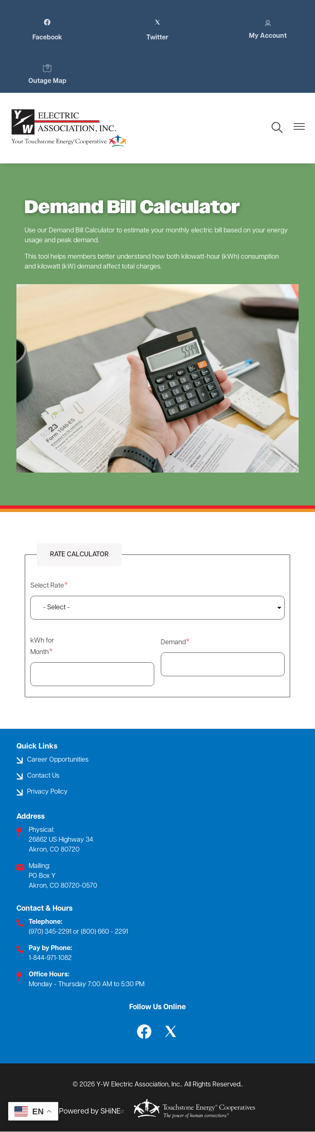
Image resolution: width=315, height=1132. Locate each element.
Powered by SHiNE (92, 1112)
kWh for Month (42, 647)
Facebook (47, 30)
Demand (173, 642)
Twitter (157, 30)
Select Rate (47, 586)
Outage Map (47, 74)
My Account (268, 29)
